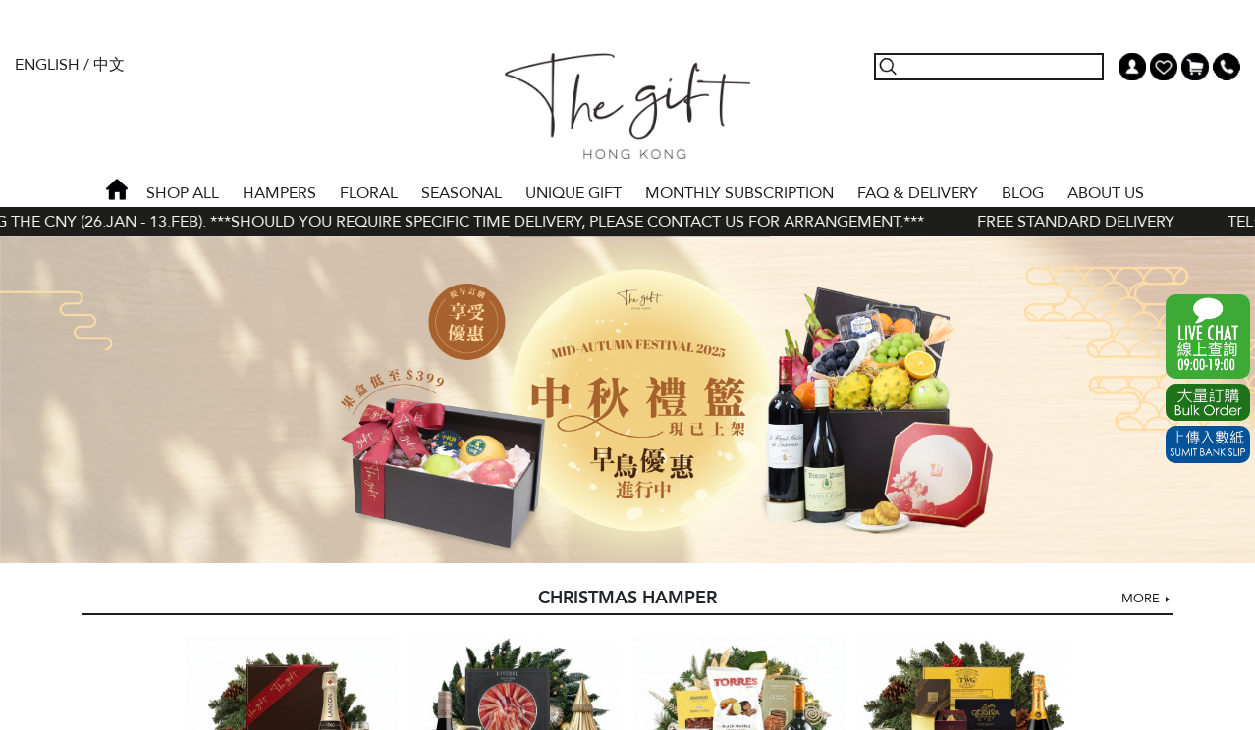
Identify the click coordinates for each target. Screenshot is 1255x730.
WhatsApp (1208, 336)
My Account (1132, 66)
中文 (109, 65)
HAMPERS (279, 193)
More (1140, 598)
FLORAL (369, 193)
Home (117, 189)
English (47, 65)
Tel (1226, 66)
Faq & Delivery (917, 193)
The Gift (627, 106)
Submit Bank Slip (1208, 444)
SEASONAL (461, 193)
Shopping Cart (1195, 66)
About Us (1105, 193)
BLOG (1023, 193)
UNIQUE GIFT (573, 193)
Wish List (1163, 66)
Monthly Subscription (739, 193)
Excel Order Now (1208, 402)
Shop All (182, 193)
